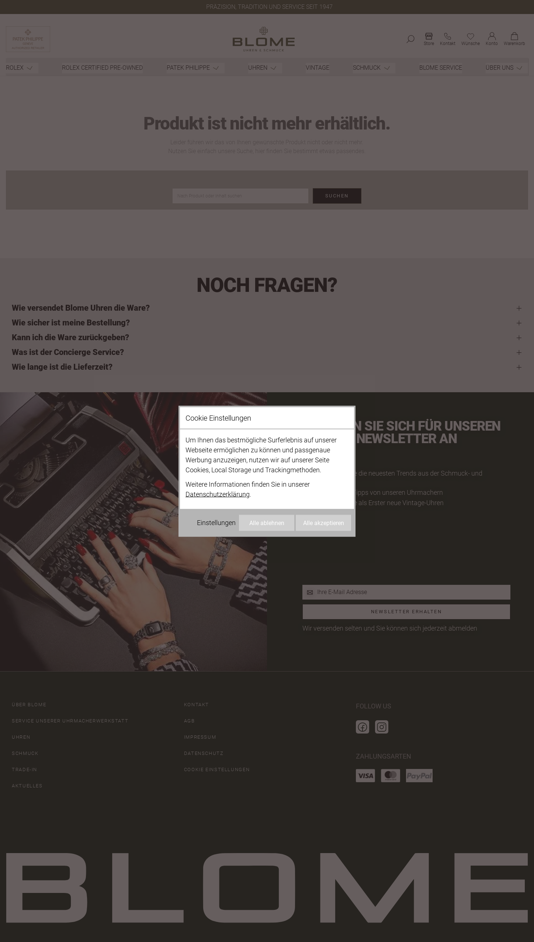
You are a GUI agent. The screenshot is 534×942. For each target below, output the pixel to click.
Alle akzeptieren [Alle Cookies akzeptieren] (323, 522)
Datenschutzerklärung (217, 494)
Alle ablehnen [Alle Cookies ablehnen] (266, 522)
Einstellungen (216, 522)
